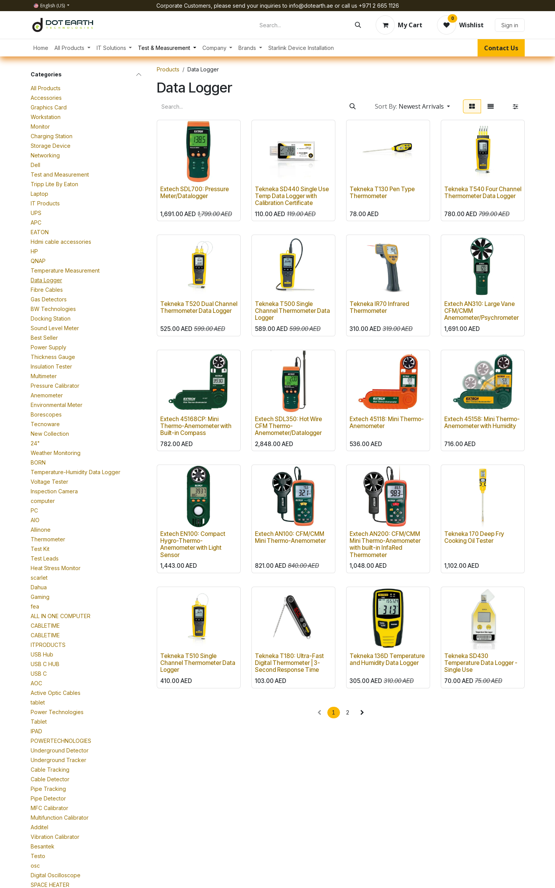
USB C (39, 673)
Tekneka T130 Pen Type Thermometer (382, 192)
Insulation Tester (51, 366)
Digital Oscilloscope (55, 875)
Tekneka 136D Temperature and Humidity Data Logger (387, 659)
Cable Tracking (50, 769)
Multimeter (44, 376)
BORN (38, 462)
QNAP (38, 261)
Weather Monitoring (55, 453)
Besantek (42, 846)
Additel (39, 827)
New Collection (50, 433)
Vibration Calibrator (55, 836)
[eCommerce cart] (399, 25)
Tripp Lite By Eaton (54, 184)
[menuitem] (40, 48)
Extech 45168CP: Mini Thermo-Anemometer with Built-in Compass (196, 426)
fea (35, 606)
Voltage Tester (49, 481)
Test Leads (45, 558)
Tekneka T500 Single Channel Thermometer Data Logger (292, 310)
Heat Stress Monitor (55, 568)
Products (168, 69)
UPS (36, 213)
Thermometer (48, 539)
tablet (38, 702)
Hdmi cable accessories (61, 241)
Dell (35, 165)
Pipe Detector (48, 798)
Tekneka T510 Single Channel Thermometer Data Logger (197, 662)
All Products (46, 88)
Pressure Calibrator (55, 385)
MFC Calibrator (49, 808)
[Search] (358, 25)
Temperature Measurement (65, 270)
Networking (45, 155)
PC (34, 510)
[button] (412, 106)
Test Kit (40, 549)
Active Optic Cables (55, 693)
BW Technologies (53, 309)
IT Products (45, 203)
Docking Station (51, 318)
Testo (38, 856)
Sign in (509, 25)
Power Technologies (57, 712)
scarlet (39, 577)
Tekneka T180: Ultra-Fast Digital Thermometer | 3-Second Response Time (289, 662)
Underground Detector (60, 750)
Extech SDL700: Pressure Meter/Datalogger (194, 192)
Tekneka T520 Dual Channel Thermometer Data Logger (198, 307)
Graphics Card (49, 107)
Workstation (46, 117)
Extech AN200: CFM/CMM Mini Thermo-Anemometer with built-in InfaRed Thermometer (385, 544)
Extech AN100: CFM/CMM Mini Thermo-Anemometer (290, 537)
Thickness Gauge (53, 357)
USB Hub (42, 654)
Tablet (39, 721)
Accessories (46, 97)
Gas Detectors (49, 299)
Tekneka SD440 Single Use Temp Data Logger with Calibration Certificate (292, 196)
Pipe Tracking (48, 788)
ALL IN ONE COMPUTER (60, 616)
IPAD (36, 731)
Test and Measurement (60, 174)
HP (34, 251)
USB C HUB (45, 664)
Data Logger (46, 280)
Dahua (39, 587)
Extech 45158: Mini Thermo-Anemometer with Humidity (482, 422)
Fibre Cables (47, 289)
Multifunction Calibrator (60, 817)
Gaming (40, 597)
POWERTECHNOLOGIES (61, 741)
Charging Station (51, 136)
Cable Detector (50, 779)
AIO (35, 520)
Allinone (41, 529)
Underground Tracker (58, 760)
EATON (40, 232)
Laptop (39, 193)
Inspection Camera (54, 491)
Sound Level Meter (55, 328)
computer (43, 501)
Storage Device (51, 145)
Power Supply (48, 347)
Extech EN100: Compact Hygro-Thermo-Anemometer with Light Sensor (192, 544)
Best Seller (44, 337)
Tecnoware (45, 424)
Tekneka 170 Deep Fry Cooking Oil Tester (474, 537)
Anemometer (47, 395)
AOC (36, 683)
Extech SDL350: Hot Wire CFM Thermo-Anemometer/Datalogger (288, 426)
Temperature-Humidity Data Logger (75, 472)
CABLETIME (45, 625)
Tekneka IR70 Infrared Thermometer (379, 307)
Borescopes (46, 414)
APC (36, 222)
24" (35, 443)
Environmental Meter (56, 405)
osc (35, 865)
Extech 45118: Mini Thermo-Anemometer (387, 422)
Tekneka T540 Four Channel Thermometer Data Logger (482, 192)
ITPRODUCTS (48, 645)
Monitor (40, 126)
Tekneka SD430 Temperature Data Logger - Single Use (480, 662)
